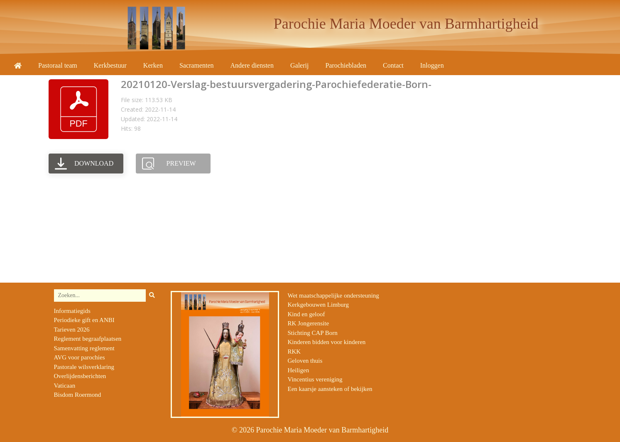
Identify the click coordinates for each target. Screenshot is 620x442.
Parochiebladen (345, 65)
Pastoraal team (57, 65)
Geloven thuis (304, 360)
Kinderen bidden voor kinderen (326, 342)
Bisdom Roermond (77, 394)
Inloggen (432, 65)
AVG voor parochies (79, 357)
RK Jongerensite (308, 323)
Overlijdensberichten (80, 376)
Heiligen (298, 370)
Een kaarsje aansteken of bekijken (329, 389)
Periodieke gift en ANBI (84, 320)
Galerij (299, 65)
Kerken (153, 65)
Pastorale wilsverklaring (84, 367)
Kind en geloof (306, 314)
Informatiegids (72, 311)
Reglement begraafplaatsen (88, 338)
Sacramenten (196, 65)
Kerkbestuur (110, 65)
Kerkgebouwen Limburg (318, 304)
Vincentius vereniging (314, 379)
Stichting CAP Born (312, 333)
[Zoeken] (152, 295)
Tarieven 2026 (72, 329)
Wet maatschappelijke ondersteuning (333, 295)
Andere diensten (252, 65)
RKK (294, 351)
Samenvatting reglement (84, 348)
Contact (393, 65)
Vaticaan (65, 385)
